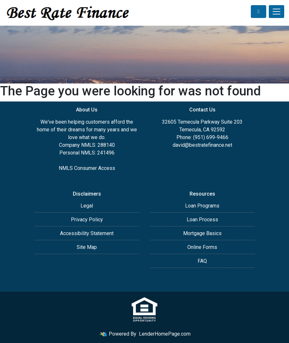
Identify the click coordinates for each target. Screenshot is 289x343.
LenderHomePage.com (165, 334)
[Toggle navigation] (276, 11)
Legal (87, 206)
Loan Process (202, 219)
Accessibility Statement (87, 233)
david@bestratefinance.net (202, 145)
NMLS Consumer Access (87, 168)
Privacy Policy (87, 219)
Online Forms (202, 247)
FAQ (202, 261)
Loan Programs (202, 206)
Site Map (87, 247)
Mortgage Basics (202, 233)
